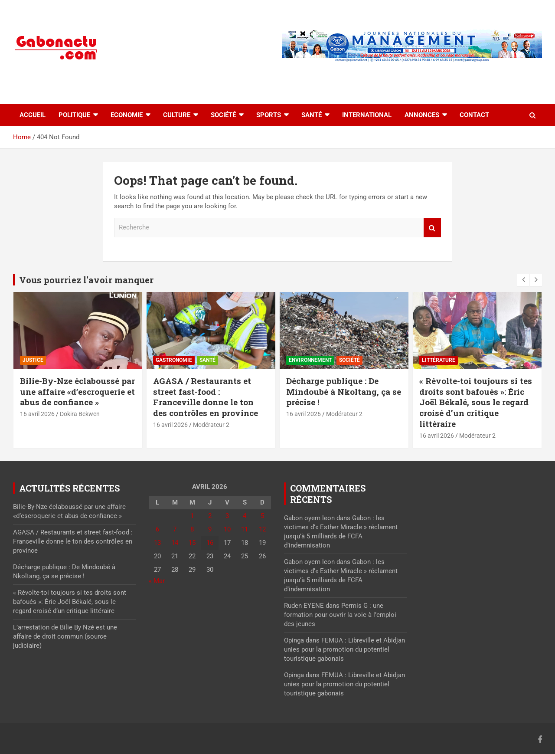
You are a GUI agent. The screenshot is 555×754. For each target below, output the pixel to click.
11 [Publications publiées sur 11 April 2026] (244, 529)
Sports (268, 115)
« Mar (157, 581)
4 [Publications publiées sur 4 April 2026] (244, 516)
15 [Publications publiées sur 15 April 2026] (192, 543)
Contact (474, 115)
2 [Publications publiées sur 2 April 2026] (210, 516)
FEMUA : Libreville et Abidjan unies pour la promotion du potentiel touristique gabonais (344, 649)
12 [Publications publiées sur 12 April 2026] (262, 529)
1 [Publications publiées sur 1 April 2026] (192, 516)
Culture (176, 115)
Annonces (422, 115)
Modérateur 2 (211, 424)
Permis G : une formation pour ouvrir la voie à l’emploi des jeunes (340, 615)
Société (223, 115)
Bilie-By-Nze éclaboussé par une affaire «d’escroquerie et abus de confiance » (77, 391)
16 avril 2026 (37, 413)
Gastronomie (174, 360)
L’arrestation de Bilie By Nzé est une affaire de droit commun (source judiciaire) (65, 636)
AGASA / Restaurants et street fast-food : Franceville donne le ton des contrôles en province (205, 396)
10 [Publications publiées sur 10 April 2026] (227, 529)
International (367, 115)
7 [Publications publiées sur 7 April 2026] (174, 529)
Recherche (432, 227)
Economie (127, 115)
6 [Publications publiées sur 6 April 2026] (157, 529)
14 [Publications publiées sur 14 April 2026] (174, 543)
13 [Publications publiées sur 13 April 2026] (157, 543)
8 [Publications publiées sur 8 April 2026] (192, 529)
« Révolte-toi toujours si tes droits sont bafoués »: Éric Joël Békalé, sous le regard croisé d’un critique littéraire (475, 402)
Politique (74, 115)
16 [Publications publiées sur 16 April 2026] (209, 543)
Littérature (438, 360)
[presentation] (523, 280)
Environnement (310, 360)
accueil (33, 115)
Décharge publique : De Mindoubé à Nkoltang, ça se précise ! (343, 391)
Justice (33, 360)
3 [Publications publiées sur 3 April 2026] (227, 516)
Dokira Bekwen (80, 413)
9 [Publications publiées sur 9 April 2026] (210, 529)
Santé (311, 115)
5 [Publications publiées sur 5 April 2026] (262, 516)
